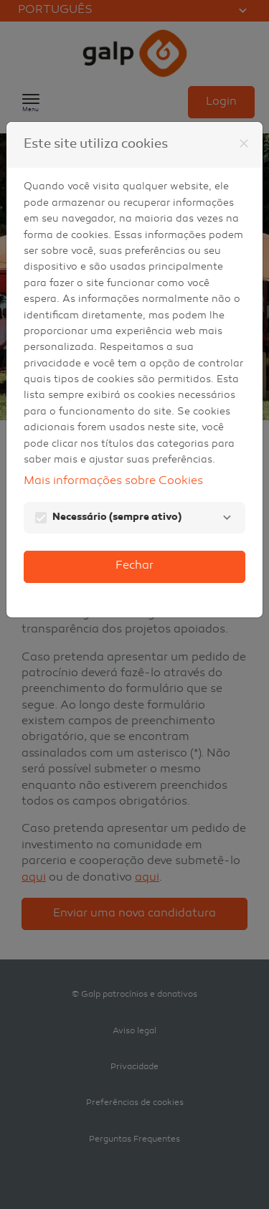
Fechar (134, 566)
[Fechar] (244, 143)
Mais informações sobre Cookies (113, 481)
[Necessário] (226, 517)
